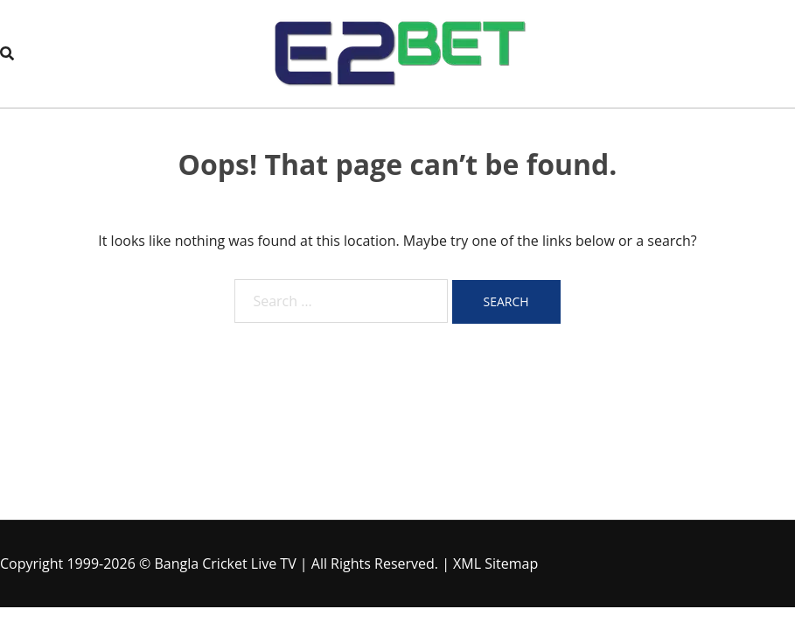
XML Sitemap (495, 563)
